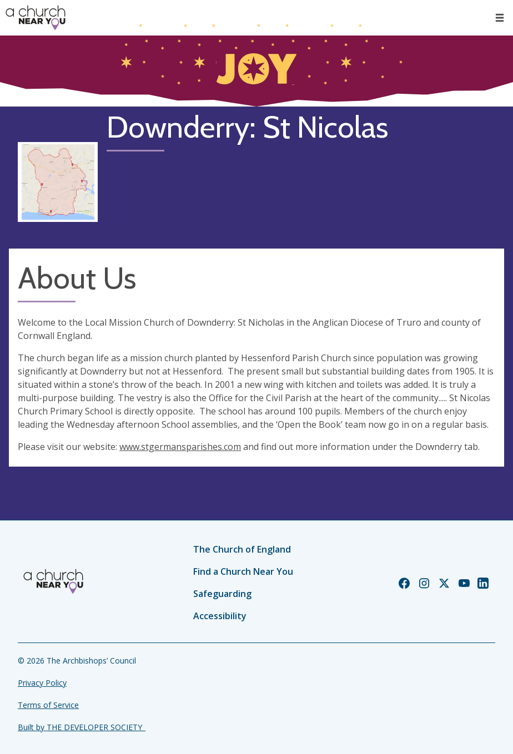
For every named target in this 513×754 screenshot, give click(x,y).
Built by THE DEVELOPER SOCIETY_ (81, 727)
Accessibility (220, 616)
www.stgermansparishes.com (180, 447)
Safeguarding (222, 594)
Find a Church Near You (243, 571)
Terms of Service (48, 705)
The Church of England (242, 549)
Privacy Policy (42, 682)
